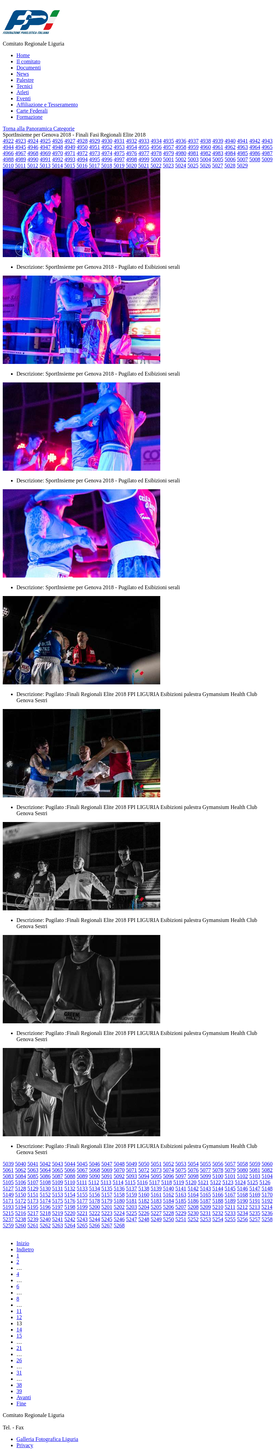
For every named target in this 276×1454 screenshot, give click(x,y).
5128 (20, 1188)
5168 (242, 1195)
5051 (156, 1164)
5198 (69, 1207)
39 (19, 1391)
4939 (217, 141)
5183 (156, 1201)
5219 (57, 1213)
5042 (45, 1164)
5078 (217, 1170)
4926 (57, 141)
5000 (156, 159)
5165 (205, 1195)
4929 (94, 141)
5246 (119, 1219)
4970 (57, 153)
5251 (180, 1219)
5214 (266, 1207)
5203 (131, 1207)
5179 (106, 1201)
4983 (217, 153)
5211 (230, 1207)
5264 (69, 1225)
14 (19, 1329)
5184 (168, 1201)
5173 (32, 1201)
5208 (193, 1207)
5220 (69, 1213)
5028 (229, 165)
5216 (20, 1213)
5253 (205, 1219)
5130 (45, 1188)
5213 (254, 1207)
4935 (168, 141)
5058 (242, 1164)
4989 (20, 159)
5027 (217, 165)
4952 (106, 147)
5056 (217, 1164)
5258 (267, 1219)
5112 (93, 1182)
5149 (8, 1195)
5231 (205, 1213)
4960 (205, 147)
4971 (69, 153)
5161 (156, 1195)
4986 (254, 153)
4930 (106, 141)
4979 (168, 153)
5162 (168, 1195)
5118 (166, 1182)
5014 (57, 165)
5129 (32, 1188)
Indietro (25, 1249)
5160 (143, 1195)
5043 (57, 1164)
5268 (119, 1225)
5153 (57, 1195)
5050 (143, 1164)
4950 (82, 147)
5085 (32, 1176)
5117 (154, 1182)
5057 (230, 1164)
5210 (217, 1207)
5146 (242, 1188)
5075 (180, 1170)
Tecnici (24, 86)
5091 (106, 1176)
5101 (230, 1176)
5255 (230, 1219)
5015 (69, 165)
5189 (230, 1201)
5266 (94, 1225)
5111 (81, 1182)
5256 (242, 1219)
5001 (168, 159)
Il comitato (28, 61)
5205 (156, 1207)
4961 (217, 147)
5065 (57, 1170)
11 (19, 1311)
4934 (156, 141)
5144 (217, 1188)
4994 (82, 159)
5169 (254, 1195)
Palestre (25, 80)
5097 (180, 1176)
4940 (230, 141)
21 (19, 1348)
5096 (168, 1176)
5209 (205, 1207)
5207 (180, 1207)
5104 (267, 1176)
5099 (205, 1176)
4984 (230, 153)
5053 (180, 1164)
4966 (8, 153)
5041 (32, 1164)
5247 (131, 1219)
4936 (180, 141)
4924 (32, 141)
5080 (242, 1170)
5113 (106, 1182)
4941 (242, 141)
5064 (45, 1170)
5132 (69, 1188)
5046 (94, 1164)
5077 (205, 1170)
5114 (118, 1182)
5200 (94, 1207)
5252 (193, 1219)
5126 (264, 1182)
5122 (215, 1182)
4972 (82, 153)
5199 (82, 1207)
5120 (190, 1182)
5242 (69, 1219)
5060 (267, 1164)
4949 (69, 147)
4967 (20, 153)
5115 (130, 1182)
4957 (168, 147)
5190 (242, 1201)
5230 (193, 1213)
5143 (205, 1188)
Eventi (23, 98)
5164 (193, 1195)
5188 (217, 1201)
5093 (131, 1176)
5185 (180, 1201)
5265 (82, 1225)
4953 (119, 147)
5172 (20, 1201)
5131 (57, 1188)
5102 (242, 1176)
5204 (143, 1207)
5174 (45, 1201)
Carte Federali (32, 111)
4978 (156, 153)
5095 (156, 1176)
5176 (69, 1201)
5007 (242, 159)
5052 (168, 1164)
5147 (254, 1188)
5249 (156, 1219)
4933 (143, 141)
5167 (230, 1195)
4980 (180, 153)
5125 (252, 1182)
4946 (32, 147)
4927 (69, 141)
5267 (106, 1225)
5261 (32, 1225)
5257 (254, 1219)
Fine (21, 1403)
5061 (8, 1170)
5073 (156, 1170)
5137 (131, 1188)
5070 (119, 1170)
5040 (20, 1164)
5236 (267, 1213)
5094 (143, 1176)
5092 (119, 1176)
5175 (57, 1201)
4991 (45, 159)
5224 (119, 1213)
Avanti (23, 1397)
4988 (8, 159)
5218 (45, 1213)
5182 (143, 1201)
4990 (32, 159)
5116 (142, 1182)
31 (19, 1373)
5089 (82, 1176)
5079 (230, 1170)
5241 (57, 1219)
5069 (106, 1170)
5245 (106, 1219)
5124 (240, 1182)
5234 (242, 1213)
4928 (82, 141)
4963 (242, 147)
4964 (254, 147)
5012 (32, 165)
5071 (131, 1170)
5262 (45, 1225)
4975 (119, 153)
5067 (82, 1170)
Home (23, 55)
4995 (94, 159)
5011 (20, 165)
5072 (143, 1170)
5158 (119, 1195)
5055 (205, 1164)
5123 (227, 1182)
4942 (254, 141)
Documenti (28, 68)
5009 (267, 159)
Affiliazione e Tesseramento (47, 105)
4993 (69, 159)
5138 (143, 1188)
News (22, 74)
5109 (57, 1182)
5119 (178, 1182)
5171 (8, 1201)
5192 (267, 1201)
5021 (143, 165)
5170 (267, 1195)
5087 (57, 1176)
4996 (106, 159)
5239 (32, 1219)
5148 (267, 1188)
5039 (8, 1164)
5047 (106, 1164)
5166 (217, 1195)
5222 (94, 1213)
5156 (94, 1195)
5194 (20, 1207)
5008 (254, 159)
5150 (20, 1195)
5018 (106, 165)
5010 (8, 165)
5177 (82, 1201)
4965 (267, 147)
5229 (180, 1213)
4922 (8, 141)
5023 (168, 165)
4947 (45, 147)
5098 (193, 1176)
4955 (143, 147)
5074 (168, 1170)
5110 (69, 1182)
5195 (32, 1207)
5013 (44, 165)
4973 (94, 153)
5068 (94, 1170)
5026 (205, 165)
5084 (20, 1176)
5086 (45, 1176)
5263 (57, 1225)
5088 (69, 1176)
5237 (8, 1219)
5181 (131, 1201)
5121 (203, 1182)
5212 (242, 1207)
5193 (8, 1207)
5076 (193, 1170)
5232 (217, 1213)
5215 (8, 1213)
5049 (131, 1164)
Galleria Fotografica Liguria (47, 1439)
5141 (180, 1188)
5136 (119, 1188)
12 (19, 1317)
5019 (118, 165)
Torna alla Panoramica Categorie (39, 128)
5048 (119, 1164)
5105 (8, 1182)
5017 (94, 165)
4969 (45, 153)
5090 (94, 1176)
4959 (193, 147)
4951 (94, 147)
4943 (267, 141)
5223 (106, 1213)
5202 (119, 1207)
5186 (193, 1201)
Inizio (22, 1243)
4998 (131, 159)
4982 (205, 153)
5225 (131, 1213)
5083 (8, 1176)
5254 (217, 1219)
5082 (267, 1170)
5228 (168, 1213)
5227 (156, 1213)
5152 (45, 1195)
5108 (45, 1182)
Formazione (29, 117)
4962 (230, 147)
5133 (82, 1188)
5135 (106, 1188)
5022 (155, 165)
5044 (69, 1164)
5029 (242, 165)
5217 (32, 1213)
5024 (180, 165)
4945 (20, 147)
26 (19, 1360)
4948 (57, 147)
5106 (20, 1182)
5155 (82, 1195)
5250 (168, 1219)
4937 (193, 141)
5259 (8, 1225)
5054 (193, 1164)
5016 (81, 165)
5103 (254, 1176)
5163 (180, 1195)
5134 (94, 1188)
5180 (119, 1201)
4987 (267, 153)
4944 (8, 147)
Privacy (24, 1445)
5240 (45, 1219)
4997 (119, 159)
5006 (230, 159)
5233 (230, 1213)
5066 (69, 1170)
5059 (254, 1164)
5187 (205, 1201)
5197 (57, 1207)
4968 (32, 153)
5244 (94, 1219)
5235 (254, 1213)
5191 (254, 1201)
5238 (20, 1219)
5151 (32, 1195)
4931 (119, 141)
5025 (192, 165)
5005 (217, 159)
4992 (57, 159)
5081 (254, 1170)
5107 (32, 1182)
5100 (217, 1176)
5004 (205, 159)
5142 (193, 1188)
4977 (143, 153)
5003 (193, 159)
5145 (230, 1188)
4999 (143, 159)
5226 (143, 1213)
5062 (20, 1170)
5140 (168, 1188)
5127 (8, 1188)
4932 (131, 141)
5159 (131, 1195)
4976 (131, 153)
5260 (20, 1225)
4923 (20, 141)
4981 (193, 153)
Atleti (22, 92)
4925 (45, 141)
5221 (82, 1213)
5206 (168, 1207)
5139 (156, 1188)
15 (19, 1336)
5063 (32, 1170)
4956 (156, 147)
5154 (69, 1195)
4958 (180, 147)
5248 (143, 1219)
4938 (205, 141)
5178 (94, 1201)
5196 (45, 1207)
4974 (106, 153)
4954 (131, 147)
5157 (106, 1195)
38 (19, 1385)
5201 (106, 1207)
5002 (180, 159)
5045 (82, 1164)
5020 (131, 165)
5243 (82, 1219)
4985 (242, 153)
